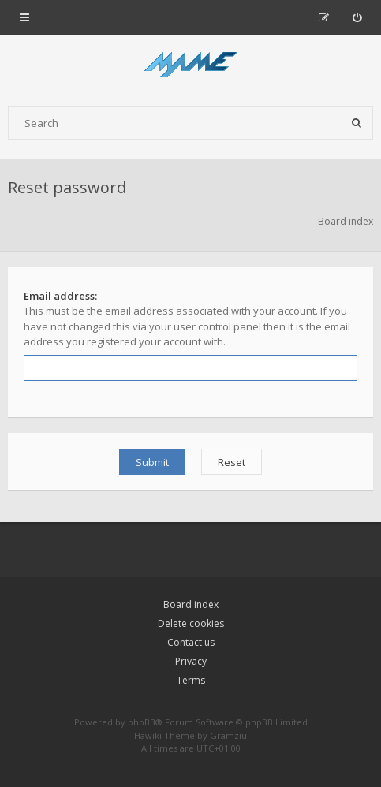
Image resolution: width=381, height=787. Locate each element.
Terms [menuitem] (191, 680)
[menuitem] (357, 17)
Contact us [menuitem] (191, 642)
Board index (191, 604)
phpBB (141, 722)
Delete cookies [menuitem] (191, 623)
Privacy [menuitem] (191, 661)
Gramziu (228, 735)
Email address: (60, 296)
